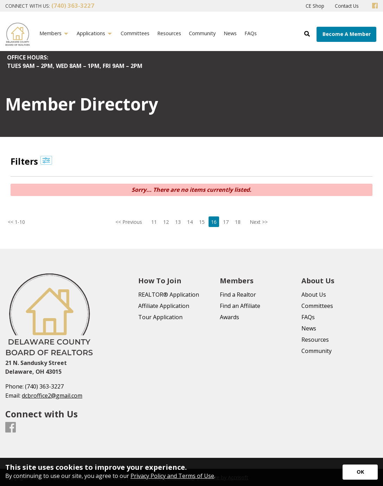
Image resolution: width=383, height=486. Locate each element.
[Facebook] (375, 6)
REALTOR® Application (168, 294)
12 (166, 222)
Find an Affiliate (240, 306)
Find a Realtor (238, 294)
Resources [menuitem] (169, 33)
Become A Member (347, 34)
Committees (317, 306)
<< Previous (128, 222)
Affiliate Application (163, 306)
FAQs (308, 317)
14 (190, 222)
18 (238, 222)
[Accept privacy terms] (360, 472)
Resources (315, 339)
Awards (229, 317)
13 (178, 222)
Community (316, 351)
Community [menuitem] (202, 33)
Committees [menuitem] (135, 33)
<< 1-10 (12, 222)
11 (154, 222)
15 (202, 222)
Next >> (259, 222)
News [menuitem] (230, 33)
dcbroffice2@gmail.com (52, 395)
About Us (313, 294)
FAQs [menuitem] (250, 33)
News (308, 328)
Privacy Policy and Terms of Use (172, 476)
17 (226, 222)
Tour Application (160, 317)
